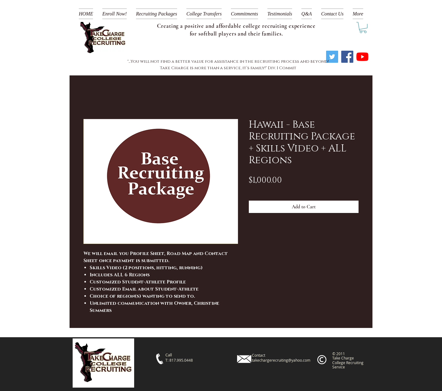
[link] (363, 27)
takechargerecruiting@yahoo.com (281, 360)
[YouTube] (362, 57)
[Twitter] (332, 57)
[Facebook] (347, 57)
